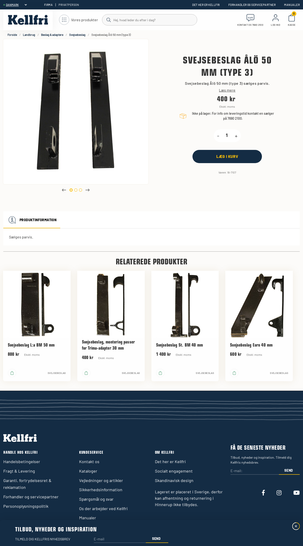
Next (87, 190)
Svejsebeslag (77, 34)
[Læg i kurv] (227, 156)
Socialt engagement (174, 471)
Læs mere (227, 90)
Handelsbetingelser (21, 461)
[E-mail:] (254, 471)
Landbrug (29, 34)
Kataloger (88, 471)
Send (288, 470)
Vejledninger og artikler (101, 480)
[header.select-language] (16, 5)
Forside (12, 34)
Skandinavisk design (174, 480)
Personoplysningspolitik (25, 506)
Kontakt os (89, 461)
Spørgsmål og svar (96, 499)
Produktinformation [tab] (31, 219)
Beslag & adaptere (52, 34)
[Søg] (149, 19)
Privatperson (69, 4)
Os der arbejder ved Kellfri (103, 508)
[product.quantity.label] (227, 135)
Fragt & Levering (19, 471)
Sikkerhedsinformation (100, 489)
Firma (48, 4)
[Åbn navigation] (78, 20)
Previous (64, 190)
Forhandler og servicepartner (252, 4)
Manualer (292, 4)
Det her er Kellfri (206, 4)
